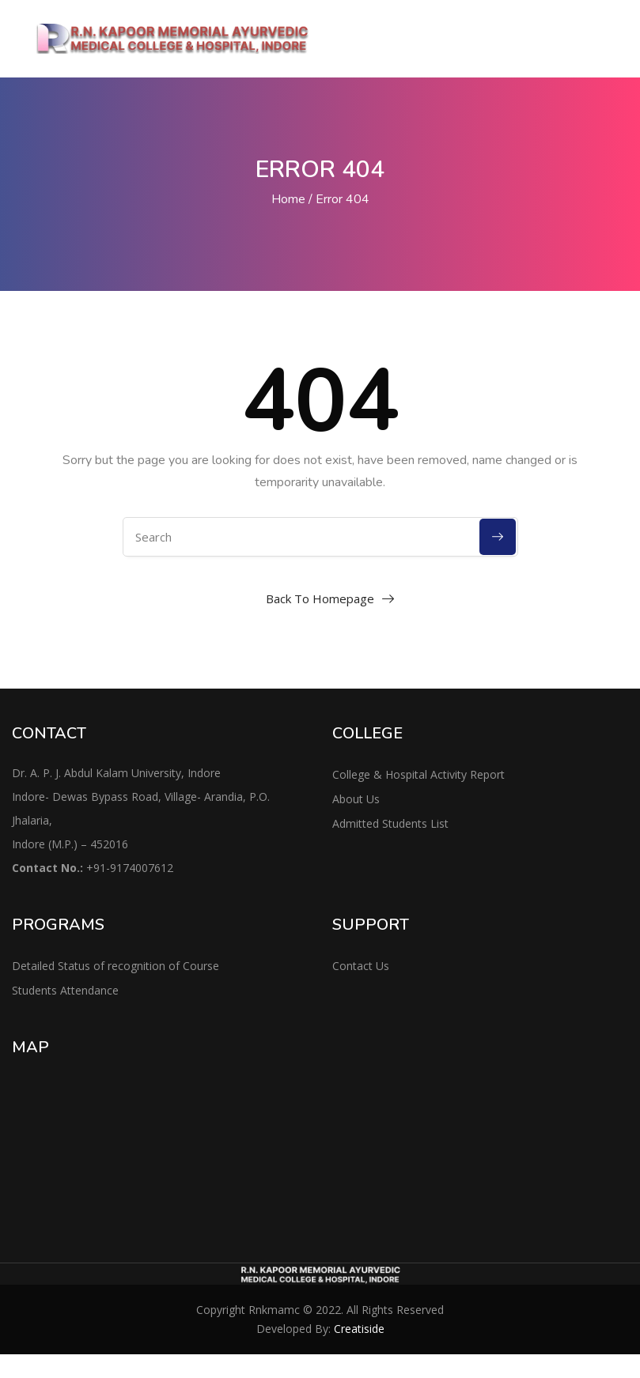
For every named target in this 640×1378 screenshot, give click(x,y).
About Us (356, 798)
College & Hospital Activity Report (418, 774)
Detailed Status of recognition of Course (115, 965)
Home (288, 199)
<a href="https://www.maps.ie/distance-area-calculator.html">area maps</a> (160, 1146)
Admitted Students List (390, 823)
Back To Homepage (320, 598)
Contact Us (360, 965)
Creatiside (359, 1328)
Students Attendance (65, 990)
